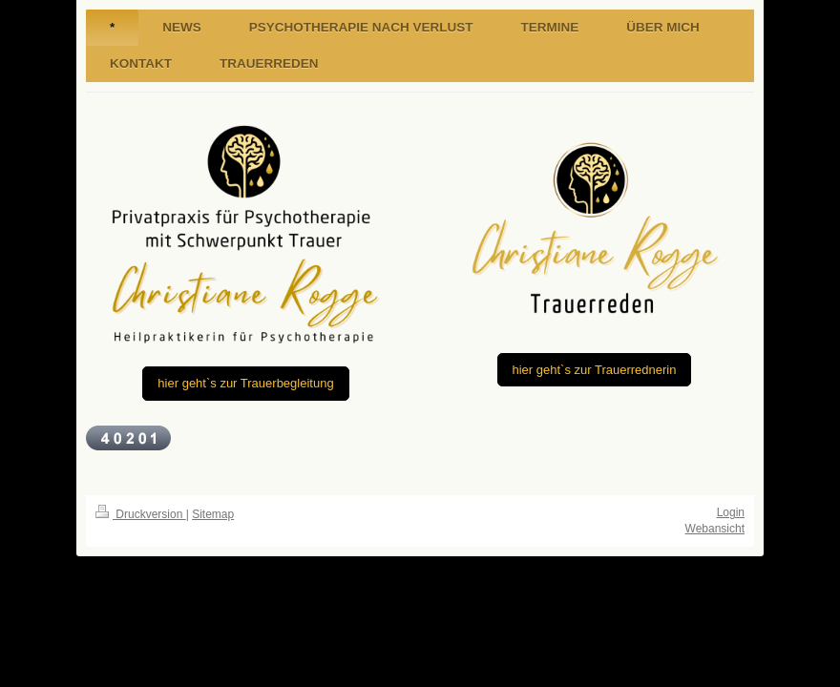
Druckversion (140, 514)
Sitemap (213, 514)
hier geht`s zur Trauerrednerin (595, 370)
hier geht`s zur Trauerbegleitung (245, 383)
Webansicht (715, 528)
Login (731, 512)
